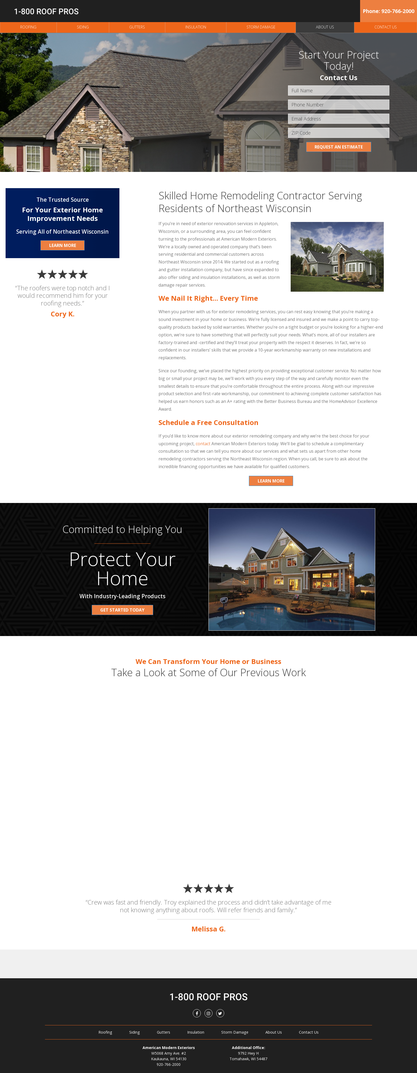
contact (203, 444)
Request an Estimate (339, 147)
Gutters (137, 27)
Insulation (195, 27)
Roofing (28, 27)
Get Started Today (122, 610)
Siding (83, 27)
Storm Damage (261, 27)
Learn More (271, 481)
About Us (325, 27)
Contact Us (385, 27)
